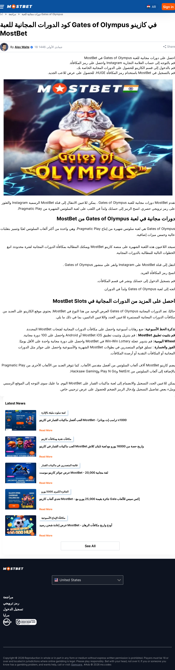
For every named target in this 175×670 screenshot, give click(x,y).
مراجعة (8, 597)
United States (70, 580)
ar (154, 7)
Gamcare (77, 664)
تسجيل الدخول (13, 609)
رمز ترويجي (11, 603)
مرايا (6, 615)
